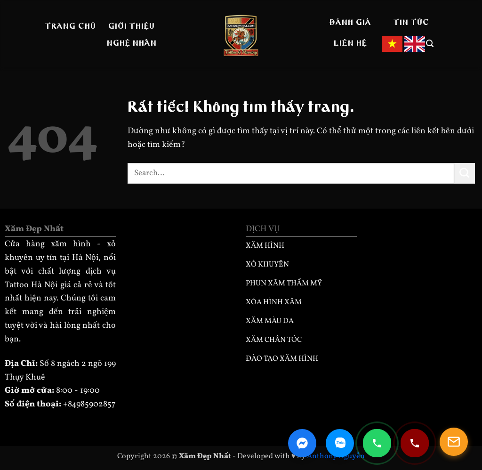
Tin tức (411, 23)
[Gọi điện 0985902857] (377, 443)
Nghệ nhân (132, 44)
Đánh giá (350, 23)
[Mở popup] (454, 442)
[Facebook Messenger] (302, 443)
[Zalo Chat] (340, 443)
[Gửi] (464, 173)
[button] (430, 43)
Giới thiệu (131, 27)
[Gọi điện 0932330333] (415, 443)
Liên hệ (350, 44)
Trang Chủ (70, 27)
